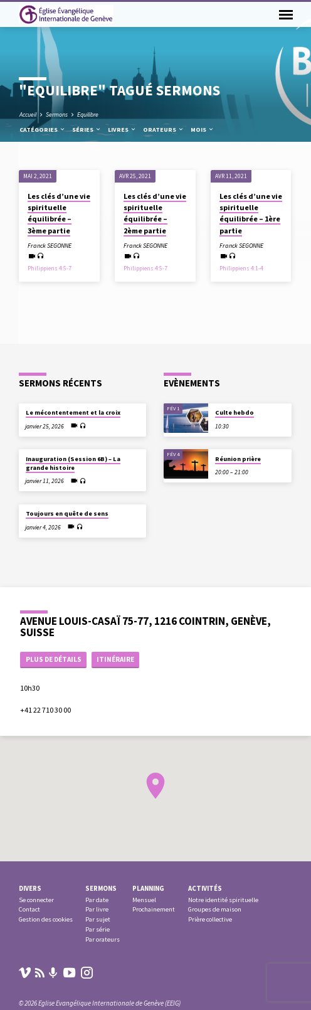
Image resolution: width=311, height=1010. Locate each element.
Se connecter (36, 900)
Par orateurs (102, 939)
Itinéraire (115, 659)
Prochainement (153, 909)
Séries (87, 129)
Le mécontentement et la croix (73, 412)
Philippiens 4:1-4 (241, 268)
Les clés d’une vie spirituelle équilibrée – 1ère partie (250, 213)
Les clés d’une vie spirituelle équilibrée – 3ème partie (59, 213)
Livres (122, 129)
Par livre (96, 909)
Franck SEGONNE (49, 246)
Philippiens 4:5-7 (49, 268)
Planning (148, 888)
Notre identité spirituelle (223, 900)
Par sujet (97, 919)
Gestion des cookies (46, 919)
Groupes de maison (214, 909)
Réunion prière (238, 459)
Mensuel (144, 900)
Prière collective (210, 919)
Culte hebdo (234, 412)
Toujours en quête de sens (67, 513)
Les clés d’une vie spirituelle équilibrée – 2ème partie (155, 213)
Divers (30, 888)
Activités (205, 888)
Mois (202, 129)
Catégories (42, 129)
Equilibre (87, 114)
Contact (29, 909)
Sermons (57, 114)
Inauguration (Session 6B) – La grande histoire (73, 463)
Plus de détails (54, 659)
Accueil (27, 114)
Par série (97, 929)
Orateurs (163, 129)
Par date (96, 900)
